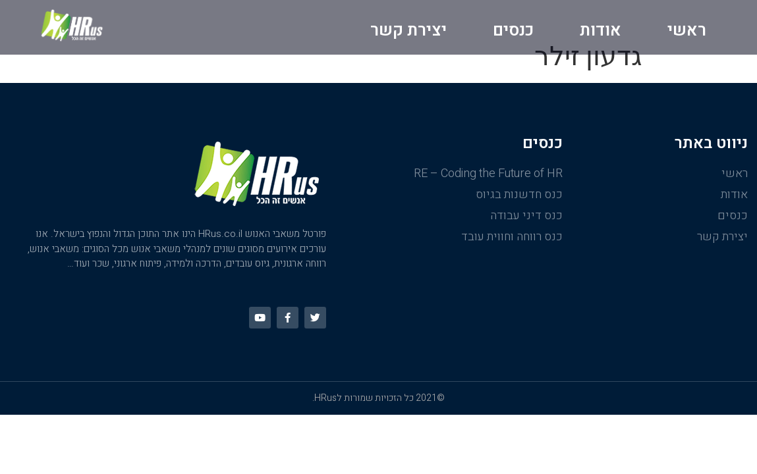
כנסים (513, 30)
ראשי (686, 30)
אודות (600, 30)
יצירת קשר (408, 30)
